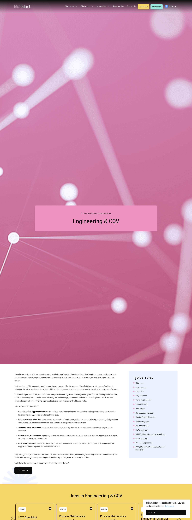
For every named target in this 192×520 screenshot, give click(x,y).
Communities (101, 6)
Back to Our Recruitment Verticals (97, 213)
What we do (85, 6)
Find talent (156, 7)
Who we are (69, 6)
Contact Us (131, 6)
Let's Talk (21, 470)
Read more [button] (169, 506)
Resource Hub (118, 6)
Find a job (144, 7)
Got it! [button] (150, 513)
